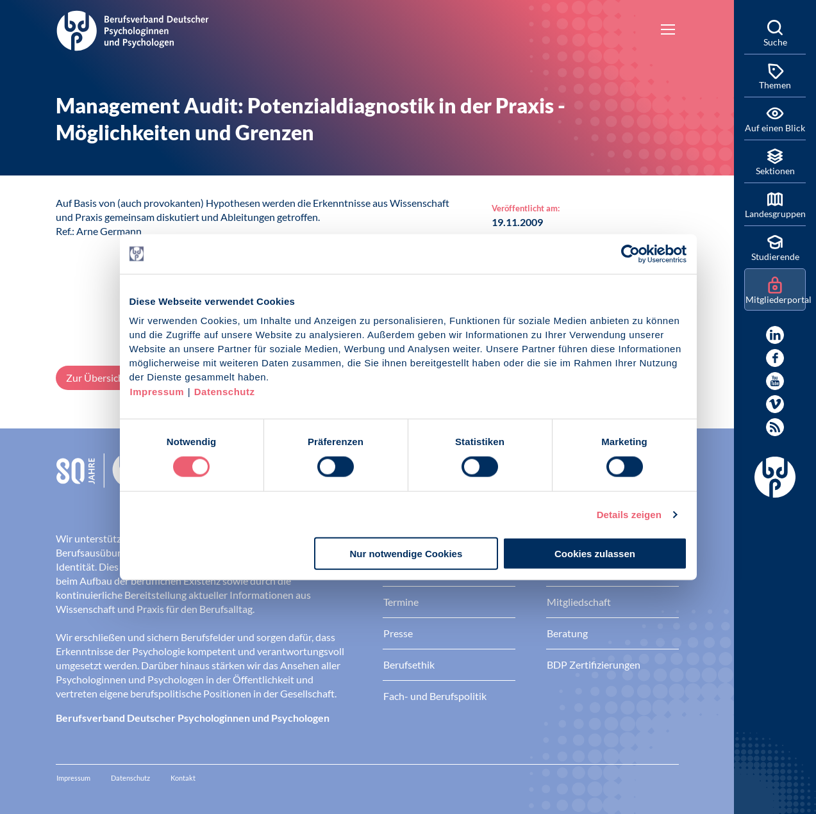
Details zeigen (629, 514)
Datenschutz (224, 391)
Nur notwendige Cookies (405, 553)
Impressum (157, 391)
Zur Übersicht (97, 377)
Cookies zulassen (594, 553)
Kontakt (183, 778)
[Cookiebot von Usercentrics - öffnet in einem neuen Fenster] (631, 253)
